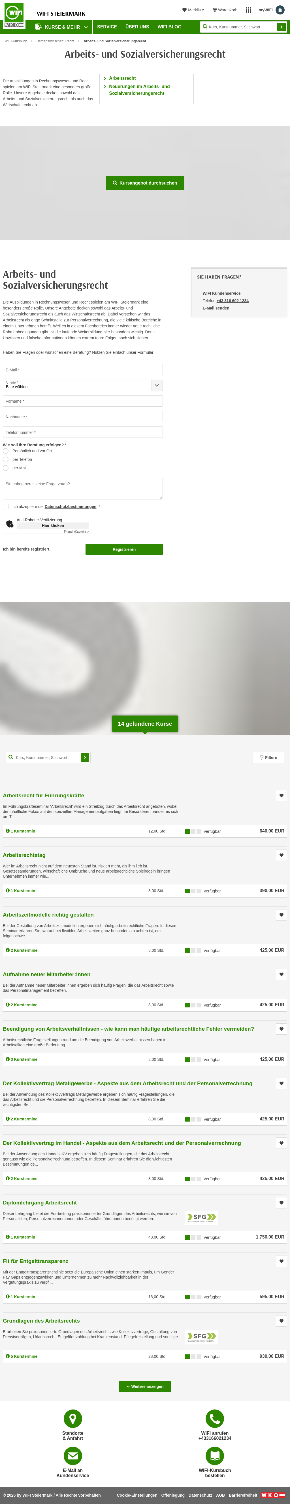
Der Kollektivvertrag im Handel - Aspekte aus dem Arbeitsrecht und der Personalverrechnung (122, 1143)
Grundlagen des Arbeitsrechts (41, 1321)
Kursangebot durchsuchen (145, 183)
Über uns (137, 26)
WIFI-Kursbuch (16, 41)
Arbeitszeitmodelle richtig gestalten (48, 915)
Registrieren (124, 549)
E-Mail (11, 370)
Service (107, 26)
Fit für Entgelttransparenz (35, 1261)
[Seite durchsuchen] (243, 27)
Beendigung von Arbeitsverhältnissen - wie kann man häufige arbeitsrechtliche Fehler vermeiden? (128, 1029)
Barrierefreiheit (243, 1495)
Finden (281, 27)
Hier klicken (53, 525)
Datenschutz (200, 1495)
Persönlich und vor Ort (32, 451)
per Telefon (22, 459)
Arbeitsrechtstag (24, 855)
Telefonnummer (19, 432)
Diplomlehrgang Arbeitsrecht (40, 1203)
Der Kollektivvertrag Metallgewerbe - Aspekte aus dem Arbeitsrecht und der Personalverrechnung (127, 1083)
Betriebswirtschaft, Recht (55, 41)
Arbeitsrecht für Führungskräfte (43, 795)
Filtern (268, 757)
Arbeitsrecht (122, 78)
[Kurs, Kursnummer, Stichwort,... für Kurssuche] (48, 757)
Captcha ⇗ (76, 531)
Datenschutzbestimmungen (71, 506)
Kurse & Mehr (58, 26)
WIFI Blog (170, 26)
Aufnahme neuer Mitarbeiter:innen (46, 974)
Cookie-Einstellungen (137, 1495)
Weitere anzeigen (144, 1385)
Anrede (11, 382)
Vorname (14, 401)
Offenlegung (173, 1495)
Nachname (15, 417)
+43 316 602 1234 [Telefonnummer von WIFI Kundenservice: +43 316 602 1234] (233, 300)
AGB (220, 1495)
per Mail (19, 468)
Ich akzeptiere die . (54, 506)
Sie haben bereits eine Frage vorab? (38, 484)
